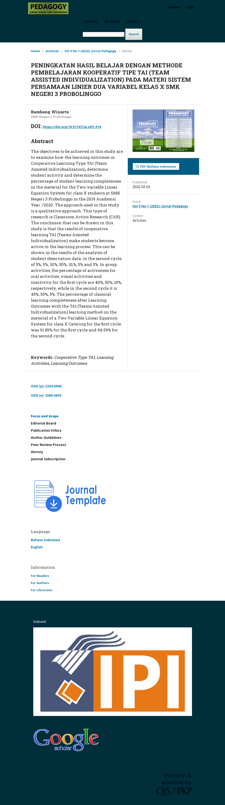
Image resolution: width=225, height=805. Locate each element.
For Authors (40, 583)
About (132, 21)
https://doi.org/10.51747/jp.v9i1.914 (72, 127)
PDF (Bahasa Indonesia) (157, 166)
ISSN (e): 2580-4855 (46, 395)
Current (91, 21)
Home (35, 51)
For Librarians (42, 590)
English (37, 547)
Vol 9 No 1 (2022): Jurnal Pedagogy (90, 51)
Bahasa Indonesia (45, 540)
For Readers (40, 576)
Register (174, 7)
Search (134, 34)
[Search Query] (103, 34)
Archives (112, 21)
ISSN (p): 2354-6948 (46, 386)
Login (190, 7)
